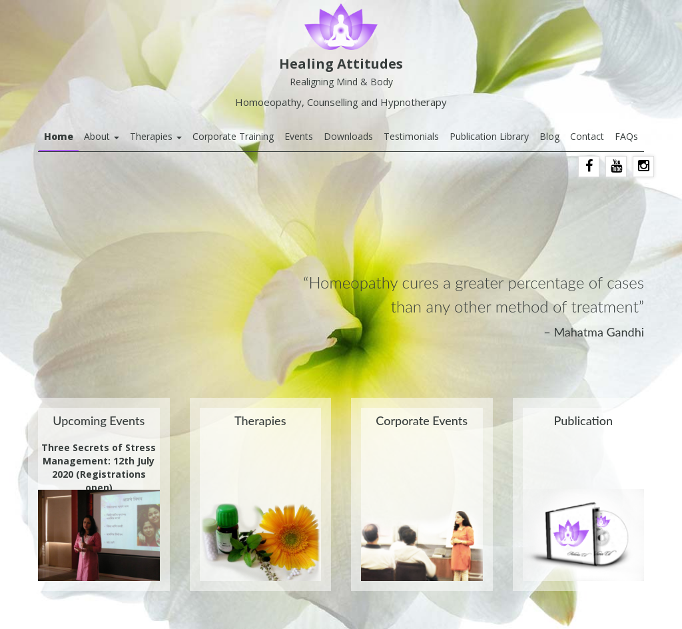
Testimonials (411, 136)
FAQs (626, 136)
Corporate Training (233, 136)
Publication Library (489, 136)
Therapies (156, 136)
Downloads (348, 136)
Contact (587, 136)
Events (298, 136)
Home (58, 136)
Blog (549, 136)
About (101, 136)
